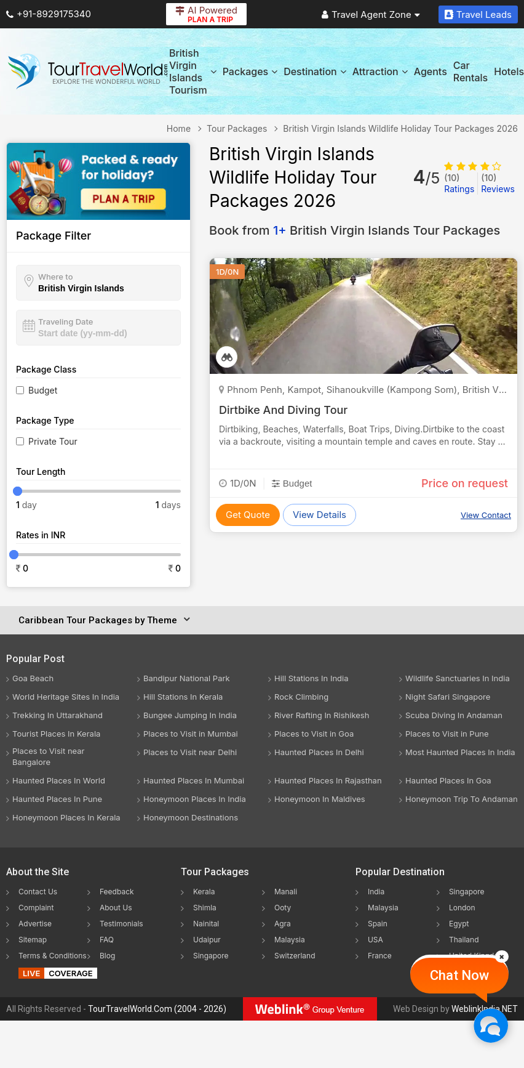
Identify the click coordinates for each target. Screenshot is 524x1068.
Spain (377, 923)
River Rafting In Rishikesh (321, 715)
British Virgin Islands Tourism (192, 71)
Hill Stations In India (311, 678)
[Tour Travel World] (87, 71)
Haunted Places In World (58, 780)
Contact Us (37, 891)
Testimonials (121, 923)
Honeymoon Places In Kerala (66, 817)
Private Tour (52, 441)
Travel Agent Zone (371, 14)
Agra (282, 923)
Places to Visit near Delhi (190, 752)
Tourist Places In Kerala (56, 733)
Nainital (206, 923)
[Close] (502, 956)
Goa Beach (33, 678)
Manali (285, 891)
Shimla (204, 907)
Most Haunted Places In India (460, 752)
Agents (430, 71)
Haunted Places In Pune (57, 799)
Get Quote (248, 514)
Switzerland (295, 955)
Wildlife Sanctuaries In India (457, 678)
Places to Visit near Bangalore (48, 756)
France (380, 955)
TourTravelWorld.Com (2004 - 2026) (157, 1009)
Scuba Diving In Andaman (453, 715)
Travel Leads (478, 14)
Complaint (36, 907)
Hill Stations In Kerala (183, 697)
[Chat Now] (490, 1025)
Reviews (498, 183)
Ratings (459, 183)
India (376, 891)
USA (375, 939)
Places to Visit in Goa (314, 733)
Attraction (380, 71)
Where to (55, 276)
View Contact (486, 515)
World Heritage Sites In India (65, 697)
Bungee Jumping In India (190, 715)
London (462, 907)
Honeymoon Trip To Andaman (461, 799)
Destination (315, 71)
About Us (116, 907)
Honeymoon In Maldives (319, 799)
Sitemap (32, 939)
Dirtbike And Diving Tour (283, 409)
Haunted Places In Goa (448, 780)
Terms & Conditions (52, 955)
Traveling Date (65, 321)
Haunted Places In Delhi (319, 752)
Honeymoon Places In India (194, 799)
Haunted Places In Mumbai (193, 780)
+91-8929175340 (48, 14)
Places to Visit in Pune (447, 733)
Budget (42, 390)
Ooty (282, 907)
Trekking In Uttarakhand (57, 715)
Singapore (211, 955)
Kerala (204, 891)
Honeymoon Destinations (190, 817)
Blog (107, 955)
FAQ (107, 939)
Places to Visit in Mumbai (190, 733)
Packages (250, 71)
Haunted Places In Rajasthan (328, 780)
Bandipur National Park (186, 678)
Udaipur (207, 939)
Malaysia (289, 939)
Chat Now (459, 975)
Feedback (117, 891)
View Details (319, 514)
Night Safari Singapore (447, 697)
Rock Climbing (301, 697)
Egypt (459, 923)
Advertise (35, 923)
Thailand (464, 939)
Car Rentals (470, 71)
